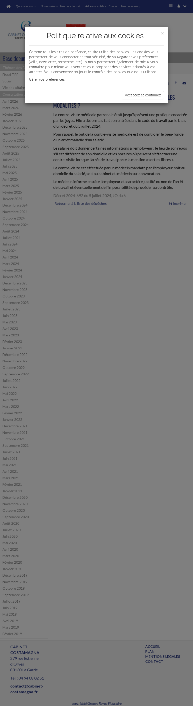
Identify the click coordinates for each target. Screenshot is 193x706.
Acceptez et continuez (143, 95)
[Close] (162, 33)
